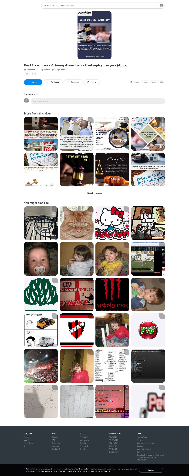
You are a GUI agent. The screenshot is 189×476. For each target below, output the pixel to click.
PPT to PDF (113, 449)
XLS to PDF (113, 446)
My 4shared (44, 70)
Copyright (84, 446)
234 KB (34, 74)
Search (26, 440)
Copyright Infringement (146, 443)
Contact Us (56, 449)
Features (55, 446)
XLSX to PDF (113, 452)
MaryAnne (29, 70)
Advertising (84, 440)
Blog (25, 446)
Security (140, 446)
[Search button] (155, 5)
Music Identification (144, 449)
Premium (27, 437)
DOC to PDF (113, 437)
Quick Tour (56, 443)
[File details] (41, 134)
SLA (138, 452)
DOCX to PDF (113, 443)
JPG (27, 74)
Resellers (83, 443)
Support (55, 437)
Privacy (139, 440)
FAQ (53, 440)
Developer (84, 449)
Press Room (28, 443)
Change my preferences (102, 471)
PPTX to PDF (113, 440)
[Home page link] (32, 5)
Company (84, 437)
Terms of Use (142, 437)
